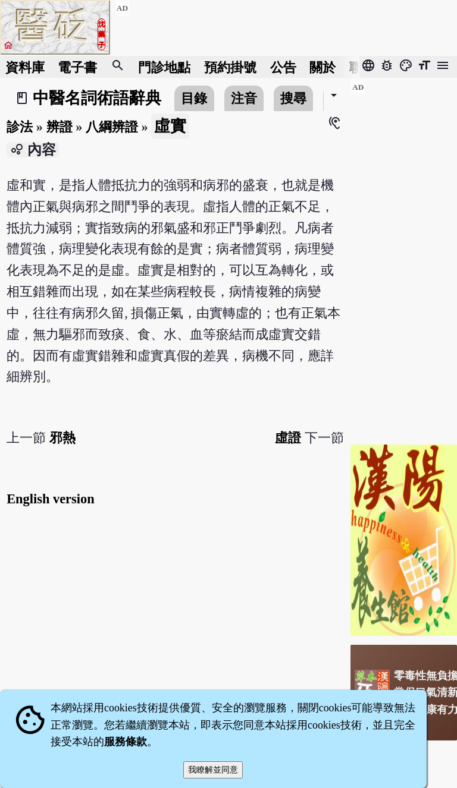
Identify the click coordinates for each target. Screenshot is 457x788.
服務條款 (125, 742)
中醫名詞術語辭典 (97, 98)
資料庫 (25, 66)
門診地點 (164, 66)
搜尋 (293, 98)
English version (50, 498)
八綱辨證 (112, 126)
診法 (20, 126)
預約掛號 (230, 66)
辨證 (59, 126)
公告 (283, 66)
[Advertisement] (403, 257)
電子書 (77, 66)
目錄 (194, 98)
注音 (244, 98)
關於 (322, 66)
